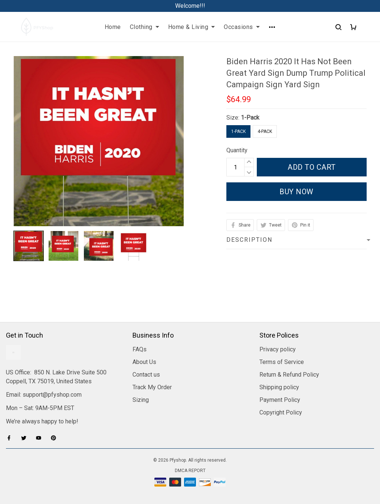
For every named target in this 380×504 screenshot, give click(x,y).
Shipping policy (279, 387)
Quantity (237, 150)
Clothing (144, 26)
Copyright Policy (280, 412)
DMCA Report (190, 470)
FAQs (139, 349)
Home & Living (191, 26)
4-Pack (265, 131)
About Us (144, 361)
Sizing (140, 399)
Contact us (146, 374)
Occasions (242, 26)
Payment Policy (279, 399)
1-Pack (250, 117)
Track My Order (152, 387)
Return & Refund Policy (289, 374)
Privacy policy (277, 349)
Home (113, 26)
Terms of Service (281, 361)
